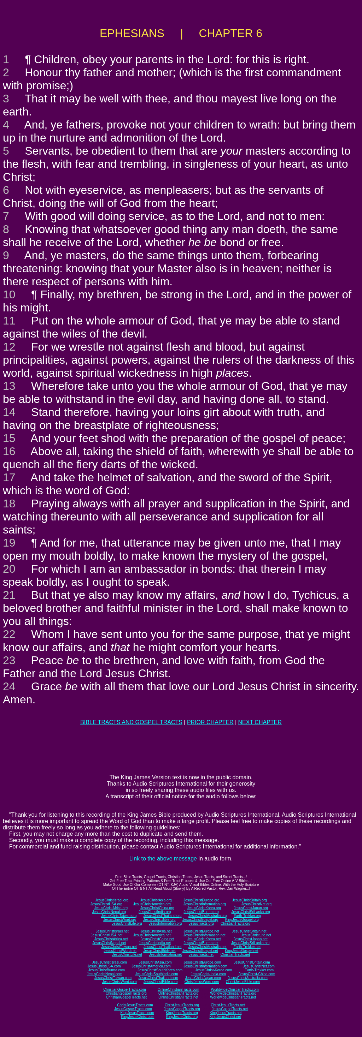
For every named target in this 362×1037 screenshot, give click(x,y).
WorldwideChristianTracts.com (235, 989)
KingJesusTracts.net (225, 1013)
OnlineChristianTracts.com (178, 989)
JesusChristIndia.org (155, 912)
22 (9, 634)
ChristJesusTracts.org (182, 1005)
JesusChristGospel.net (200, 951)
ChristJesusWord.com (202, 982)
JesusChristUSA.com (104, 966)
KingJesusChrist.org (182, 1017)
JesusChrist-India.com (208, 974)
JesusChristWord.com (119, 982)
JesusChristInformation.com (205, 966)
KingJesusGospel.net (241, 951)
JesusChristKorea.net (204, 939)
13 (9, 386)
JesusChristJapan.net (251, 939)
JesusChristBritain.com (252, 962)
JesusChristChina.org (157, 908)
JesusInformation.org (165, 923)
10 (9, 294)
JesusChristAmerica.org (152, 904)
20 (9, 568)
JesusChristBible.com (160, 982)
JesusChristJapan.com (203, 978)
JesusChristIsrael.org (111, 900)
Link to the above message (163, 859)
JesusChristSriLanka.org (251, 912)
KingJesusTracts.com (137, 1013)
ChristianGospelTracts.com (124, 989)
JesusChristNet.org (256, 904)
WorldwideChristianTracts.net (233, 997)
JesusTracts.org (201, 923)
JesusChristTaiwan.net (119, 947)
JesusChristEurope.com (202, 962)
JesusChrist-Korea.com (213, 970)
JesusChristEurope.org (201, 900)
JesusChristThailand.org (163, 916)
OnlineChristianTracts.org (178, 993)
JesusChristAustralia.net (207, 947)
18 (9, 503)
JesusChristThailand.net (162, 947)
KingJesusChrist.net (225, 1017)
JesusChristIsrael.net (111, 931)
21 (9, 595)
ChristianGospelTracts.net (126, 997)
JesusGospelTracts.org (182, 1009)
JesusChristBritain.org (249, 900)
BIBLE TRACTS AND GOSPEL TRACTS (131, 722)
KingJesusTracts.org (182, 1013)
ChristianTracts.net (235, 954)
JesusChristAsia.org (156, 900)
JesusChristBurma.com (106, 970)
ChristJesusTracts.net (228, 1005)
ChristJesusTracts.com (135, 1005)
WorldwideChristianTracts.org (233, 993)
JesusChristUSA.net (106, 935)
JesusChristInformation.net (204, 935)
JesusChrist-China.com (257, 974)
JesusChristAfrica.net (111, 939)
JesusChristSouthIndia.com (156, 974)
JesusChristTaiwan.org (119, 916)
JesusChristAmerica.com (151, 966)
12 (9, 346)
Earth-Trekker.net (247, 947)
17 (9, 477)
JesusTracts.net (201, 954)
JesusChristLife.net (256, 935)
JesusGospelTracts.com (133, 1009)
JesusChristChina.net (157, 939)
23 (9, 660)
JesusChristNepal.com (104, 974)
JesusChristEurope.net (201, 931)
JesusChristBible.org (159, 920)
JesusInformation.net (165, 954)
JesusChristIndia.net (155, 943)
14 (9, 412)
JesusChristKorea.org (204, 908)
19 (9, 542)
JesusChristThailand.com (158, 978)
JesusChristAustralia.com (248, 978)
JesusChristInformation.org (204, 904)
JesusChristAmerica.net (152, 935)
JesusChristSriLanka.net (250, 943)
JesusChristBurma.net (201, 943)
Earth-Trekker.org (247, 916)
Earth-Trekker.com (259, 970)
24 (9, 686)
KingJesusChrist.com (137, 1017)
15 (9, 438)
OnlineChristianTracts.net (178, 997)
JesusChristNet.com (258, 966)
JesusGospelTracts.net (230, 1009)
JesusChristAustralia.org (207, 916)
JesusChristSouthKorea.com (160, 970)
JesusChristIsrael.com (109, 962)
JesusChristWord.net (120, 951)
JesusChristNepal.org (109, 912)
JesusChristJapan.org (251, 908)
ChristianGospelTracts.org (126, 993)
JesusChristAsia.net (155, 931)
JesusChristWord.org (119, 920)
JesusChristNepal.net (109, 943)
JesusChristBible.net (159, 951)
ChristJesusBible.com (243, 982)
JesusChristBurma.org (201, 912)
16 (9, 451)
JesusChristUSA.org (106, 904)
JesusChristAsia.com (155, 962)
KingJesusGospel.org (242, 920)
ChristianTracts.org (235, 923)
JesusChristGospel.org (200, 920)
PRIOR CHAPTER (210, 722)
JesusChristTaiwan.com (113, 978)
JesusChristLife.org (127, 923)
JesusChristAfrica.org (111, 908)
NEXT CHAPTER (260, 722)
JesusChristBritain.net (249, 931)
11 (9, 320)
